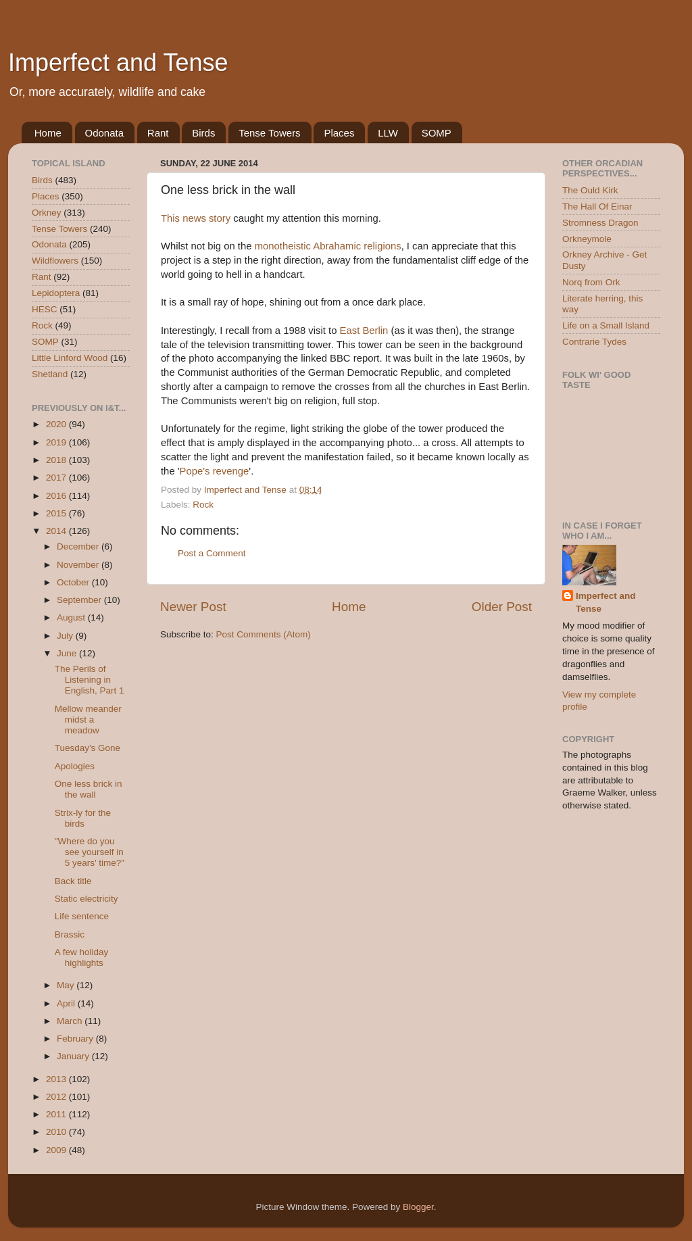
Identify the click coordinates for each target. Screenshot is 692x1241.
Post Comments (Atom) (263, 634)
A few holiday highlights (82, 957)
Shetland (50, 374)
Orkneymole (587, 239)
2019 (57, 442)
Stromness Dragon (600, 223)
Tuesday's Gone (87, 748)
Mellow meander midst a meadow (88, 719)
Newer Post (193, 607)
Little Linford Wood (69, 358)
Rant (158, 133)
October (74, 582)
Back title (73, 881)
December (79, 546)
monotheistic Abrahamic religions (328, 246)
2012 (57, 1097)
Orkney (46, 213)
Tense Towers (269, 133)
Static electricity (86, 899)
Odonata (104, 133)
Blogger (418, 1207)
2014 (57, 531)
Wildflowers (55, 261)
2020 (57, 424)
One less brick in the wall (88, 789)
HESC (44, 309)
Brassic (69, 934)
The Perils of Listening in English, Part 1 (89, 680)
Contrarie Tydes (594, 342)
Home (47, 133)
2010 (57, 1132)
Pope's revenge (214, 471)
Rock (203, 505)
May (66, 985)
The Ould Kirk (590, 190)
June (68, 653)
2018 (57, 460)
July (66, 636)
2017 (57, 477)
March (70, 1021)
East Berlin (364, 330)
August (72, 617)
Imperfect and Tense (118, 62)
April (67, 1003)
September (80, 600)
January (74, 1056)
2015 (57, 513)
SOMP (436, 133)
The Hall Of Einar (597, 206)
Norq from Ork (591, 282)
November (79, 565)
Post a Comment (212, 553)
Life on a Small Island (605, 325)
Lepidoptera (56, 293)
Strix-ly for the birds (83, 818)
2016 (57, 496)
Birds (203, 133)
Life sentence (82, 916)
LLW (388, 133)
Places (339, 133)
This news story (195, 218)
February (76, 1038)
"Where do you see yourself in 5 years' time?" (89, 852)
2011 (57, 1114)
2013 (57, 1079)
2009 (57, 1150)
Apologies (75, 766)
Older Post (502, 607)
